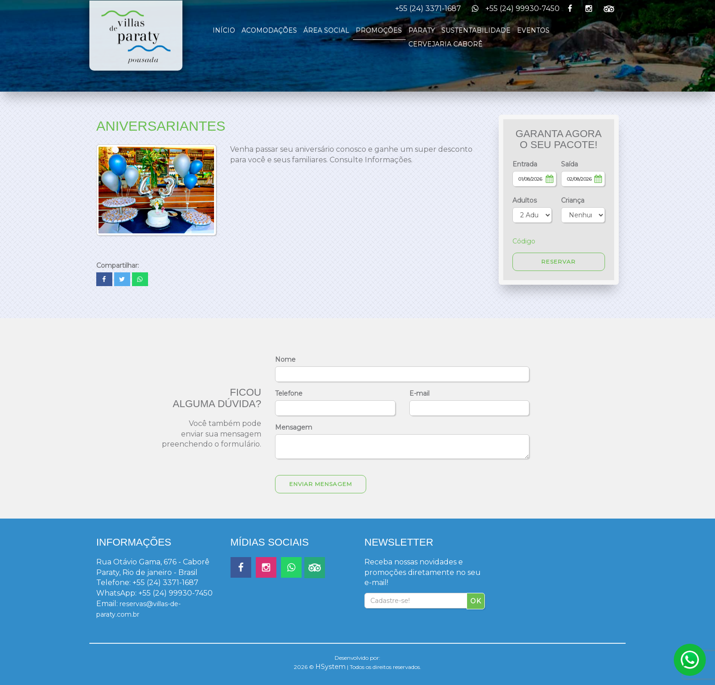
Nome (285, 359)
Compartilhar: (117, 265)
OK (475, 601)
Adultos (524, 200)
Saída (569, 164)
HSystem (330, 667)
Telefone (288, 393)
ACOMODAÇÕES (269, 30)
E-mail (419, 393)
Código (523, 241)
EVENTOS (533, 30)
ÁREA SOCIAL (326, 30)
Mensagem (293, 427)
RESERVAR (558, 261)
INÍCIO (224, 30)
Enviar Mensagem (320, 484)
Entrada (524, 164)
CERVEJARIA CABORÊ (445, 44)
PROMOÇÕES (379, 30)
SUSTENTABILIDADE (476, 30)
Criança (572, 200)
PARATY (421, 30)
